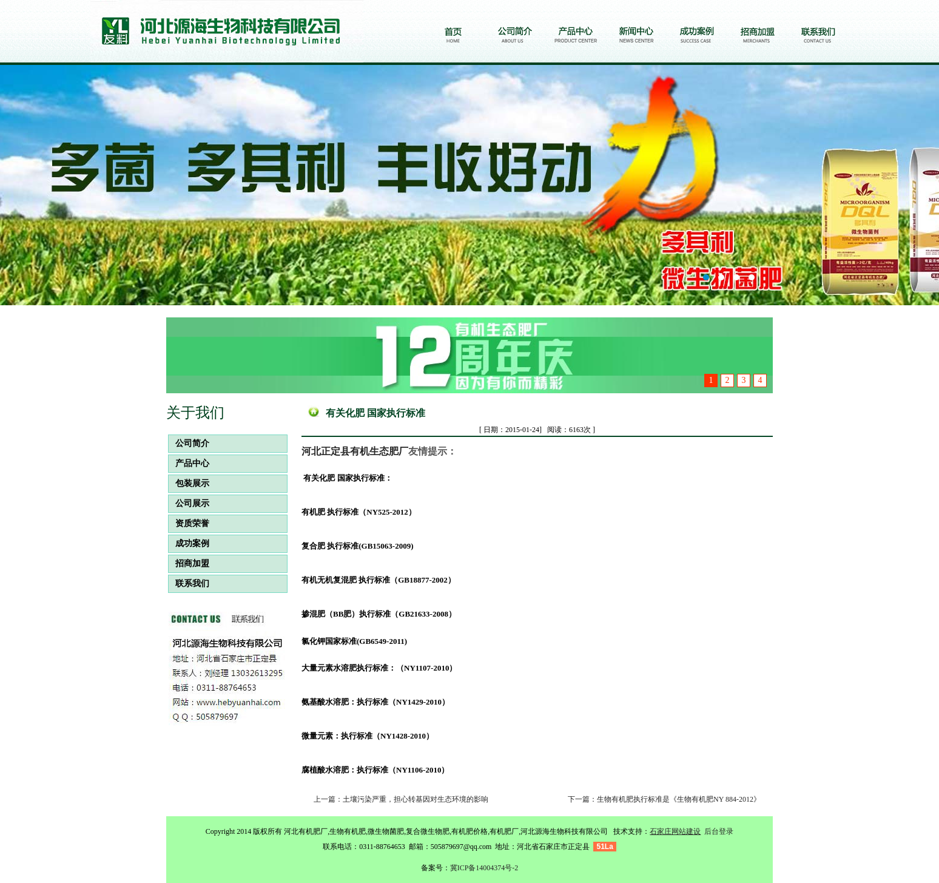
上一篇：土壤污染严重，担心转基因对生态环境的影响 (401, 799)
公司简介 (189, 443)
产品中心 (189, 463)
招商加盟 (189, 563)
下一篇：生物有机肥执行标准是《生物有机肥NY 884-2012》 (664, 799)
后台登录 (718, 831)
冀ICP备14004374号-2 (484, 868)
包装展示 (189, 483)
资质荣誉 (189, 523)
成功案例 (189, 543)
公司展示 (189, 503)
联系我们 (189, 583)
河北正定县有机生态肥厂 (354, 451)
